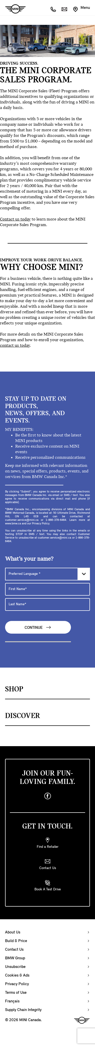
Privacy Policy (17, 984)
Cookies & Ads (17, 975)
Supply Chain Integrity (23, 1010)
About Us (12, 932)
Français (12, 1001)
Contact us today (15, 219)
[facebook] (47, 796)
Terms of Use (16, 993)
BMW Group (15, 958)
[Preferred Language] (47, 574)
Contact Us (14, 950)
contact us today (15, 345)
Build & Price (16, 941)
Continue (38, 627)
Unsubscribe (15, 967)
